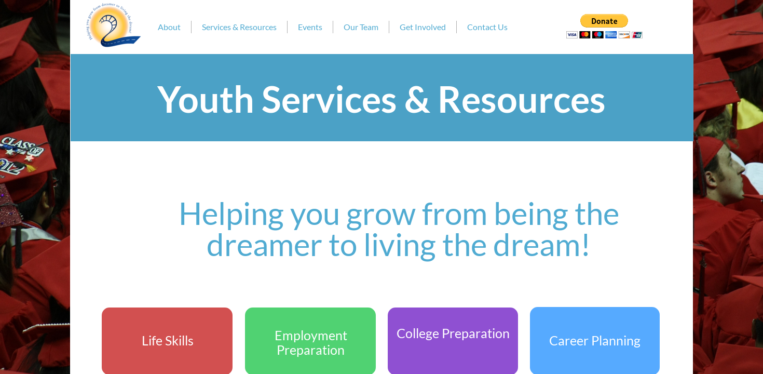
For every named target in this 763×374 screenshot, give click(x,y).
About (169, 27)
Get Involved (423, 27)
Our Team (361, 27)
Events (310, 27)
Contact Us (487, 27)
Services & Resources (239, 27)
